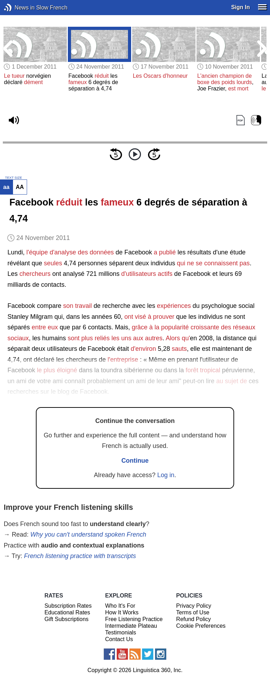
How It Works (122, 612)
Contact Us (119, 639)
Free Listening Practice (134, 619)
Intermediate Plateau (131, 626)
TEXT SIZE (13, 177)
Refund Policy (193, 619)
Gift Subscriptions (66, 619)
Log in (165, 475)
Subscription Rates (67, 606)
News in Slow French (18, 8)
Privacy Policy (193, 606)
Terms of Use (192, 612)
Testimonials (120, 632)
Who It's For (120, 606)
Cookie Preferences (201, 626)
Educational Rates (67, 612)
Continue (135, 460)
